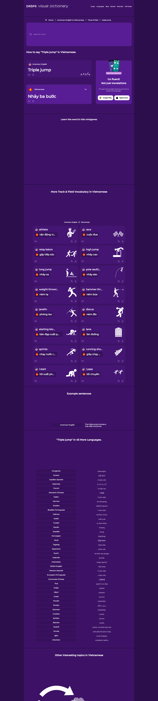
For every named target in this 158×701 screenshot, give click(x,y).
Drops (93, 6)
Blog (107, 6)
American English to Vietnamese (70, 20)
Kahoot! (112, 6)
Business (120, 6)
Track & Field (93, 20)
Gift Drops (128, 6)
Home (50, 20)
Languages (100, 6)
